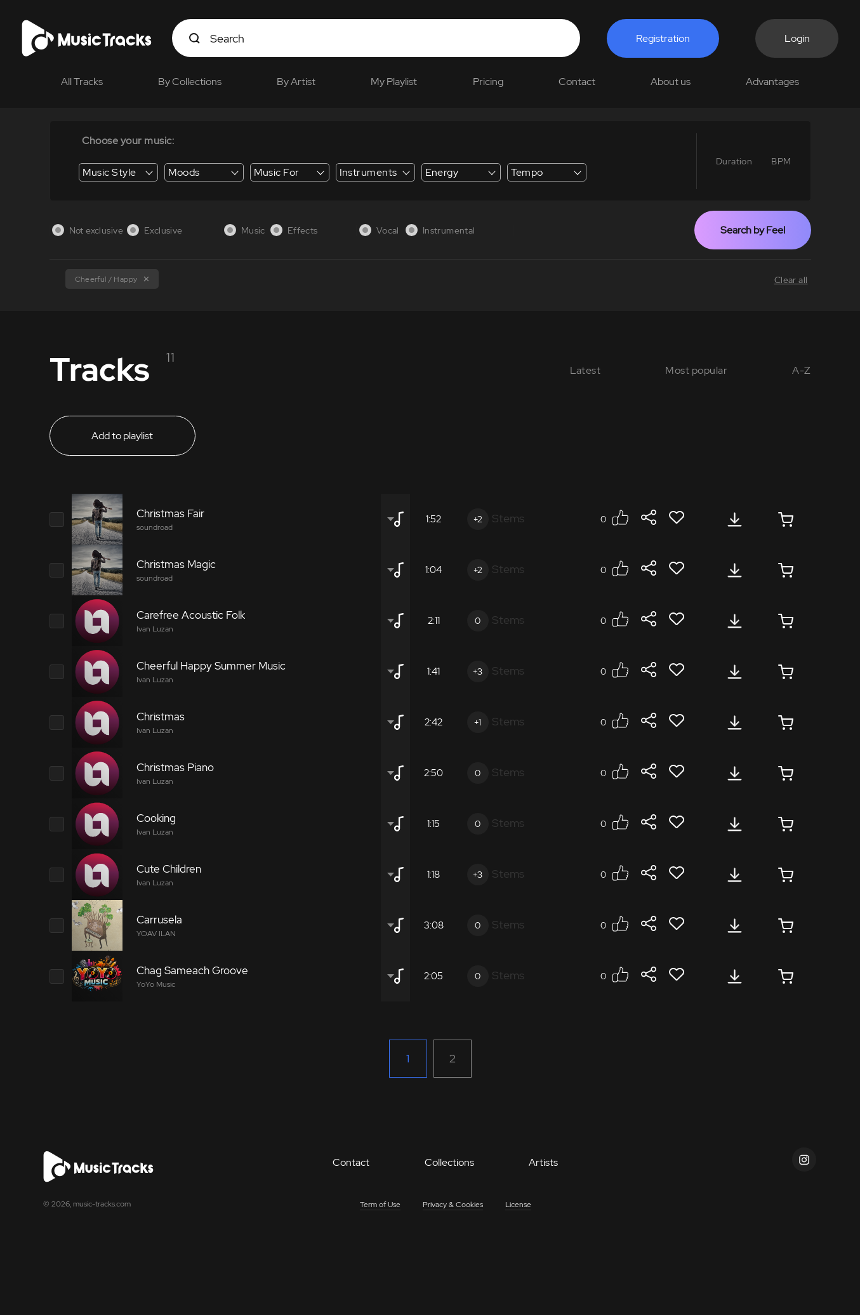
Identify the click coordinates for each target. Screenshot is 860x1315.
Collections (449, 1162)
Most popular (696, 370)
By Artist (296, 81)
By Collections (190, 81)
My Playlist (394, 81)
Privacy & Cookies (453, 1204)
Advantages (772, 81)
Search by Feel (752, 230)
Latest (585, 370)
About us (671, 81)
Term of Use (380, 1204)
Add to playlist (122, 435)
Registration (663, 38)
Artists (543, 1162)
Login (797, 38)
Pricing (488, 81)
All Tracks (82, 81)
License (518, 1204)
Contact (577, 81)
